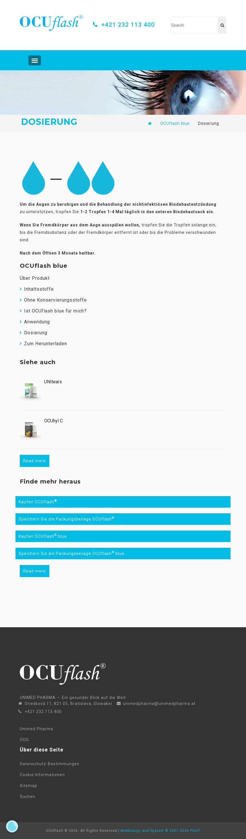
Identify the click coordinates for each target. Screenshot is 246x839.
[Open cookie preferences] (12, 826)
